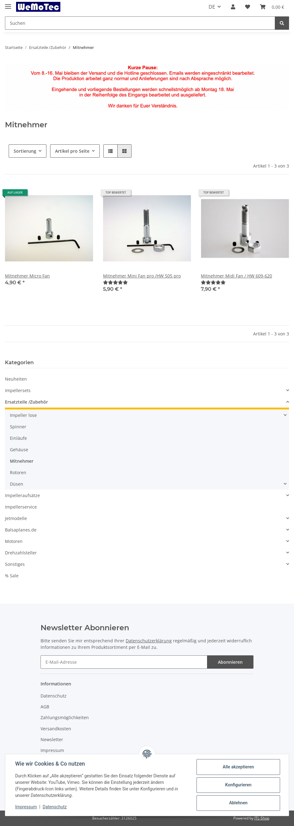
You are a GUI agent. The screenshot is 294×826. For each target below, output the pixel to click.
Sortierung (25, 151)
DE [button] (212, 6)
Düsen (16, 484)
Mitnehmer (21, 461)
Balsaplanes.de (21, 530)
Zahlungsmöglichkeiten (65, 717)
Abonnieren (230, 662)
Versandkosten (56, 729)
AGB (45, 707)
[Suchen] (140, 23)
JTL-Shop (261, 818)
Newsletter (52, 739)
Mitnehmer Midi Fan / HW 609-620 (236, 276)
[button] (233, 7)
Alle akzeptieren (238, 766)
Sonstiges (15, 564)
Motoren (14, 541)
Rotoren (18, 472)
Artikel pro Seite (72, 151)
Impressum (52, 750)
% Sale (12, 576)
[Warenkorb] (272, 7)
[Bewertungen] (115, 282)
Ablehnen (238, 802)
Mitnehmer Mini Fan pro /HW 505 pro (142, 276)
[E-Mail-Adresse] (124, 662)
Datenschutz (54, 696)
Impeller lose (23, 415)
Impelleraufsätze (22, 495)
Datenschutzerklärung (149, 641)
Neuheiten (16, 379)
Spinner (18, 427)
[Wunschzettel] (247, 7)
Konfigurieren (238, 784)
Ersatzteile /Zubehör (26, 402)
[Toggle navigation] (8, 4)
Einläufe (18, 438)
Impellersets (18, 390)
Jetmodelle (16, 518)
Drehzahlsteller (21, 553)
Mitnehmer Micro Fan (27, 276)
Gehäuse (19, 449)
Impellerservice (21, 507)
